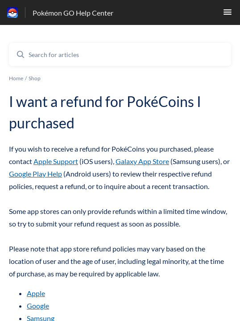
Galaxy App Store (142, 161)
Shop (35, 78)
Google (38, 305)
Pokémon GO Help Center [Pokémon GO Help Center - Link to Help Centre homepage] (73, 12)
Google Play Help (35, 173)
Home (16, 78)
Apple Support (55, 161)
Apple (36, 293)
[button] (227, 14)
